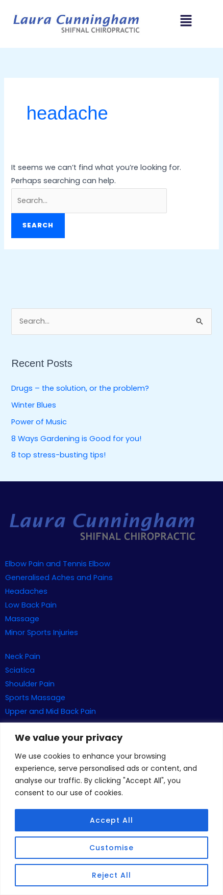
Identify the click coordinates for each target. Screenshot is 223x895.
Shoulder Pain (30, 684)
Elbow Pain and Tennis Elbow (57, 564)
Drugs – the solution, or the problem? (80, 388)
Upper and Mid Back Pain (50, 711)
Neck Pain (22, 656)
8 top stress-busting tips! (58, 455)
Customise (111, 848)
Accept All (111, 820)
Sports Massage (35, 697)
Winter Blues (33, 405)
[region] (111, 809)
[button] (186, 21)
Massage (22, 619)
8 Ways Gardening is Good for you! (76, 439)
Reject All (111, 875)
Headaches (26, 591)
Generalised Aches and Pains (59, 577)
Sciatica (20, 670)
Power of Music (39, 422)
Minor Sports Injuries (41, 632)
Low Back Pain (31, 605)
